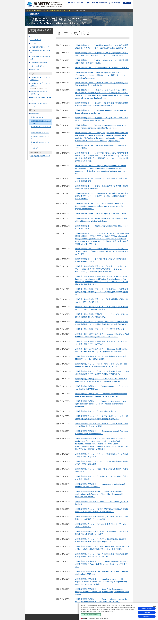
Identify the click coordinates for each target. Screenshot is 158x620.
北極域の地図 (35, 70)
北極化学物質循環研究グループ (40, 52)
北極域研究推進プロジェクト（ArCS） (40, 84)
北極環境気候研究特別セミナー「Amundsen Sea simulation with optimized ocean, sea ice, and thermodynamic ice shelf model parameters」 (100, 403)
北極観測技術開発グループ (39, 62)
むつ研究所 (35, 148)
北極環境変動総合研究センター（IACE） (58, 10)
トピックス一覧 (35, 40)
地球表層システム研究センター (41, 128)
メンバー (33, 43)
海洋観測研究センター (38, 117)
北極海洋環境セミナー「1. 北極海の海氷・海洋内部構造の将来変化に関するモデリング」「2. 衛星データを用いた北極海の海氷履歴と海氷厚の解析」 (101, 196)
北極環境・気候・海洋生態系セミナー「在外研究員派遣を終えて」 (101, 329)
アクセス (91, 3)
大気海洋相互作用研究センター (41, 143)
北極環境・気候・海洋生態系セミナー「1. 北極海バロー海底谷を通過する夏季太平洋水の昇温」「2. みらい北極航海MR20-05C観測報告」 (101, 291)
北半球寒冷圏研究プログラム (40, 156)
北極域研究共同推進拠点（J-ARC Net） (38, 93)
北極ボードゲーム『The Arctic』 (38, 105)
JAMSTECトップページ (77, 3)
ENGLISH (127, 3)
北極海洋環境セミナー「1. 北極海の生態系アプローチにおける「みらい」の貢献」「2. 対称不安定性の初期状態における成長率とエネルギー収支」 (101, 251)
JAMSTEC (30, 10)
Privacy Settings (147, 608)
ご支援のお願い (115, 3)
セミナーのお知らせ (37, 66)
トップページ (35, 36)
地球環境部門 (39, 10)
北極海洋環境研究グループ (39, 47)
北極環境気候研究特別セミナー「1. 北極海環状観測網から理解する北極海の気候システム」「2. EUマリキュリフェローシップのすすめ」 (101, 564)
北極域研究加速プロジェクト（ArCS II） (40, 78)
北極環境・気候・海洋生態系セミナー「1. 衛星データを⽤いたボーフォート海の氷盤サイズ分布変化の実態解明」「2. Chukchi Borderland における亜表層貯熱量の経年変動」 (101, 269)
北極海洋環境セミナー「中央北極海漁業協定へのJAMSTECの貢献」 (102, 68)
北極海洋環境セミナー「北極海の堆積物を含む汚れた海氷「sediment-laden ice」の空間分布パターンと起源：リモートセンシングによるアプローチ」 (102, 75)
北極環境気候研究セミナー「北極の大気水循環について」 (98, 411)
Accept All (146, 616)
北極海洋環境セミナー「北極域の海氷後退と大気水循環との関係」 (101, 214)
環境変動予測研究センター (40, 133)
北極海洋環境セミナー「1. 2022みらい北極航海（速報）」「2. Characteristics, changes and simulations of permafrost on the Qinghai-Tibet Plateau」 (100, 206)
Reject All (147, 612)
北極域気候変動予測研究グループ (40, 58)
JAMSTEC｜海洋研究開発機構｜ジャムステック (44, 4)
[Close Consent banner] (154, 605)
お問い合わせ (101, 3)
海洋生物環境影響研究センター (41, 137)
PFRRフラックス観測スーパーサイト (40, 99)
